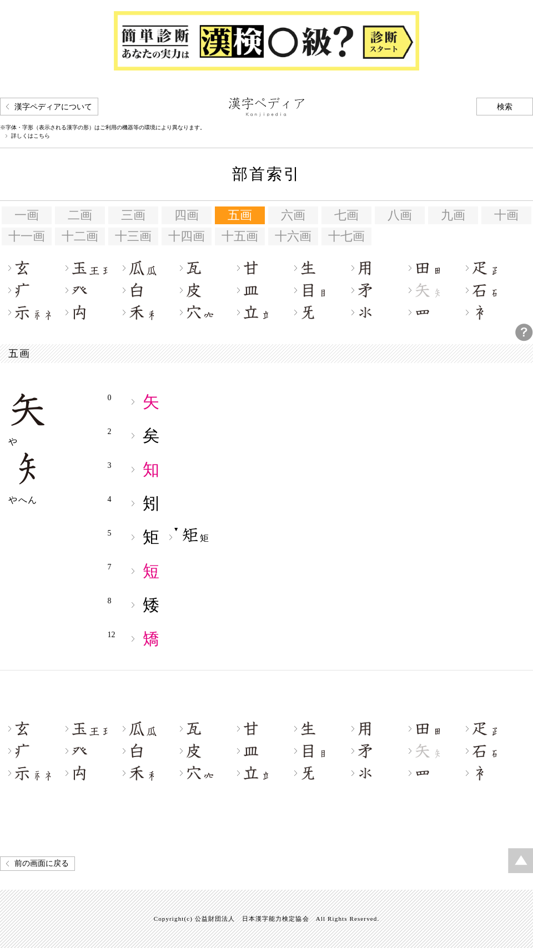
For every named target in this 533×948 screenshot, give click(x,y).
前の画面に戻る (41, 863)
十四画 (186, 236)
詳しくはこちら (30, 136)
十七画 (346, 236)
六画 (293, 215)
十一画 (26, 236)
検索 (504, 107)
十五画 (240, 236)
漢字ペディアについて (53, 107)
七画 (346, 215)
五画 (240, 215)
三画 (133, 215)
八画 (400, 215)
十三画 (133, 236)
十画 (506, 215)
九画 (453, 215)
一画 (26, 215)
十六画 (293, 236)
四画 (186, 215)
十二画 (80, 236)
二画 (80, 215)
